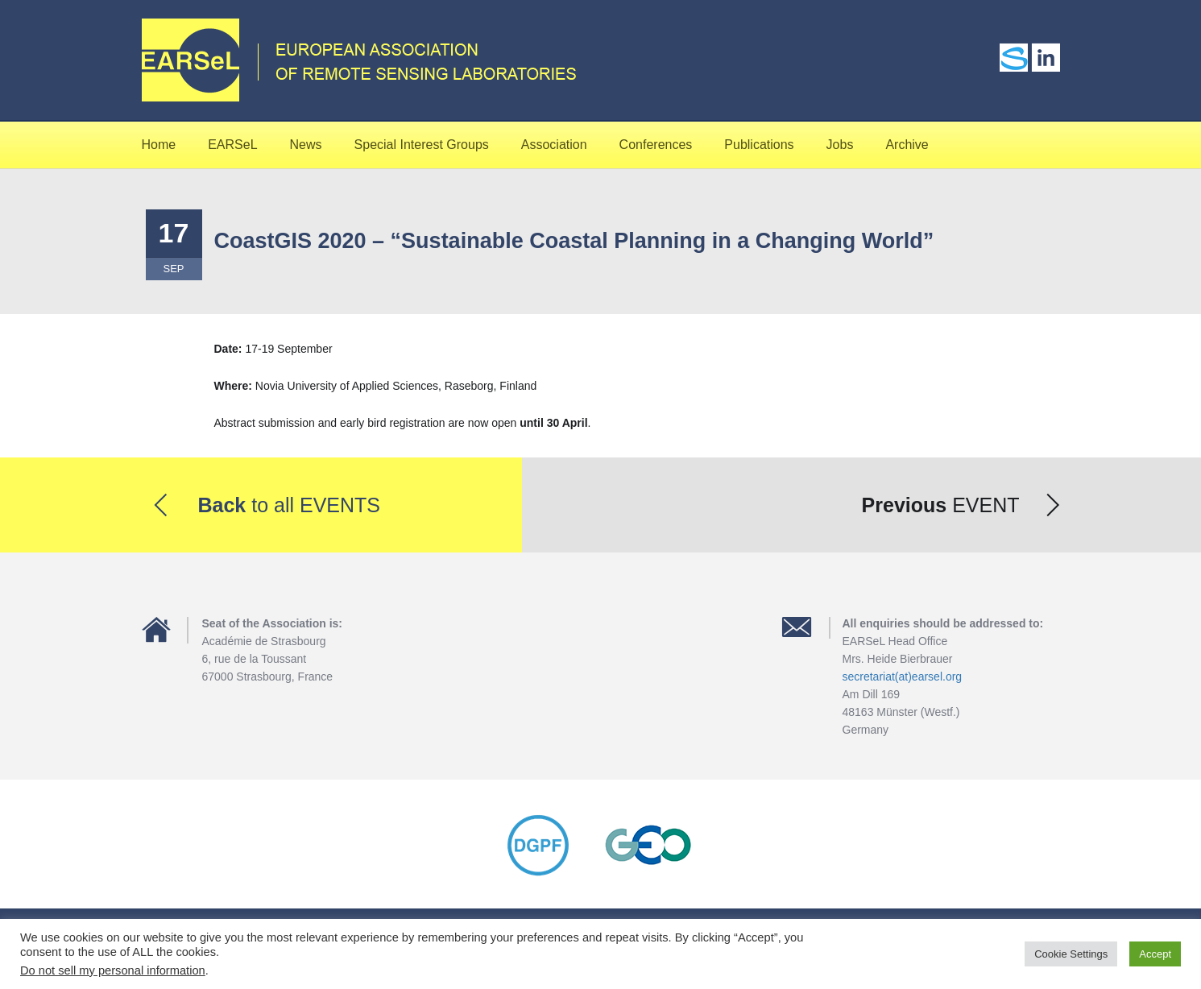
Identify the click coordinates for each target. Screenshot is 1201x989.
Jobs (840, 144)
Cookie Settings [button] (1071, 954)
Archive (906, 144)
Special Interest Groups (421, 144)
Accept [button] (1155, 954)
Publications (758, 144)
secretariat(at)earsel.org (903, 676)
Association (554, 144)
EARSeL (232, 144)
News (306, 144)
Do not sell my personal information (112, 970)
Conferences (656, 144)
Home (159, 144)
